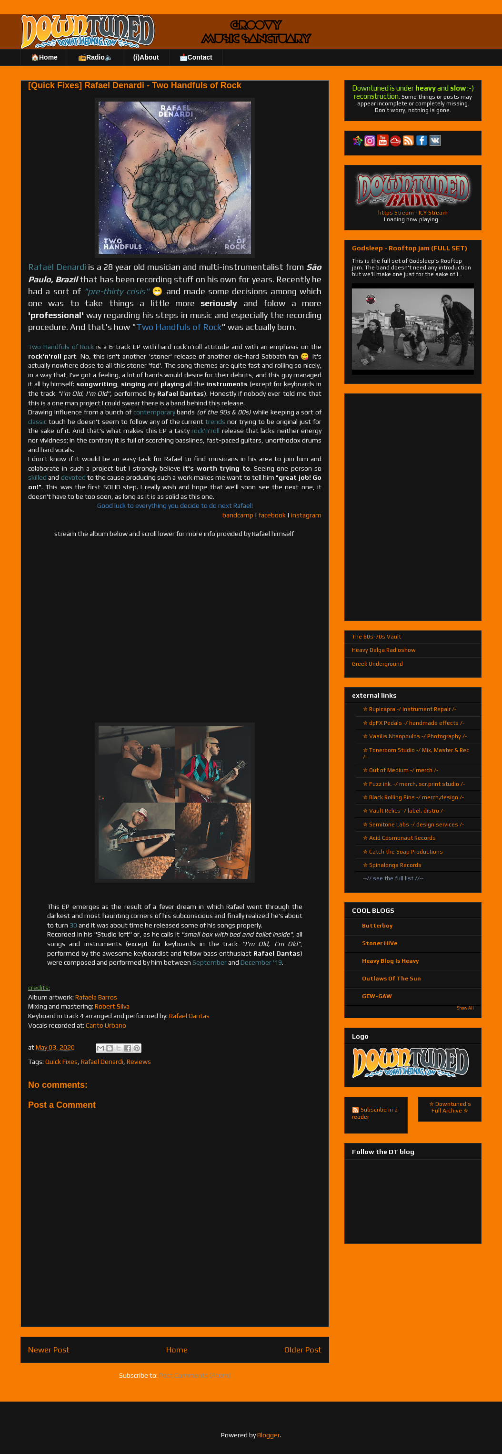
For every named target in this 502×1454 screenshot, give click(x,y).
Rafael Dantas (189, 1016)
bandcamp (237, 515)
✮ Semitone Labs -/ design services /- (413, 824)
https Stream (396, 212)
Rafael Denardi (102, 1061)
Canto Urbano (106, 1025)
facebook (272, 515)
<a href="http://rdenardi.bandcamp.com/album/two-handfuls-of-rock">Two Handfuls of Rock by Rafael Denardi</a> (175, 629)
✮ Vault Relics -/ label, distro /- (404, 810)
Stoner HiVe (379, 943)
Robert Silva (112, 1006)
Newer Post (49, 1349)
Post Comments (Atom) (195, 1375)
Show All (465, 1008)
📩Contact (196, 57)
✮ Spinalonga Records (392, 865)
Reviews (139, 1061)
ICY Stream (433, 212)
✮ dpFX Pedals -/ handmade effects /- (413, 723)
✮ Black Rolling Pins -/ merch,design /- (413, 797)
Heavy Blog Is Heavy (390, 961)
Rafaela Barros (96, 997)
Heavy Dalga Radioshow (384, 650)
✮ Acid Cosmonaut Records (399, 838)
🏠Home (44, 57)
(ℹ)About (146, 57)
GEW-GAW (377, 996)
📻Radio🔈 (95, 57)
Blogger (268, 1435)
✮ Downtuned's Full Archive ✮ (450, 1107)
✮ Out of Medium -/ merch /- (400, 770)
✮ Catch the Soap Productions (403, 851)
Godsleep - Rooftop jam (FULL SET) (409, 248)
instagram (306, 515)
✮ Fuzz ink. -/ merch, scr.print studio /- (414, 784)
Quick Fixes (61, 1061)
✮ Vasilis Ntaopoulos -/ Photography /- (415, 736)
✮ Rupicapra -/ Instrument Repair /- (409, 709)
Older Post (302, 1349)
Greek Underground (377, 663)
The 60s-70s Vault (376, 636)
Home (177, 1349)
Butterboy (377, 925)
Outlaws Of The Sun (391, 978)
